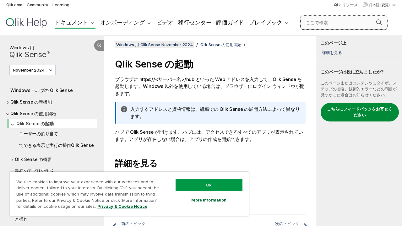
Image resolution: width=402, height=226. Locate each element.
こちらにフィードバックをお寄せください (359, 112)
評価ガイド (230, 22)
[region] (126, 191)
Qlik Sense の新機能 (31, 102)
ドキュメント (71, 22)
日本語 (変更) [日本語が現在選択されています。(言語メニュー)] (380, 5)
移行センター (195, 22)
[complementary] (359, 130)
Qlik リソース (346, 4)
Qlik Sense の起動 (35, 123)
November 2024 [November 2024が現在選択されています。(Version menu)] (29, 70)
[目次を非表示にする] (99, 45)
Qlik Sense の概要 (33, 159)
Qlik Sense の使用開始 (33, 113)
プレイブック (265, 22)
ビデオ (165, 22)
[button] (379, 22)
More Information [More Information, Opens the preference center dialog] (204, 195)
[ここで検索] (344, 22)
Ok (204, 180)
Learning (60, 4)
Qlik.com (14, 4)
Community (37, 4)
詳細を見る (332, 52)
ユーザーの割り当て (38, 133)
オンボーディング (122, 22)
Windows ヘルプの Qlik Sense (41, 90)
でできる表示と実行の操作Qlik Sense (56, 145)
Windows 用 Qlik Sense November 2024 (154, 44)
